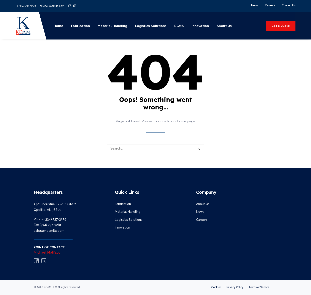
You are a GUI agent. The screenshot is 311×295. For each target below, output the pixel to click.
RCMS (179, 26)
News (254, 5)
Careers (270, 5)
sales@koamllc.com (52, 6)
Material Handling (112, 26)
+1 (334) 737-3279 (26, 6)
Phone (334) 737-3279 (50, 219)
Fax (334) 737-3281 (47, 225)
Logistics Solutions (151, 26)
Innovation (200, 26)
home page (186, 121)
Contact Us (288, 5)
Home (58, 26)
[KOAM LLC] (23, 26)
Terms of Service (259, 287)
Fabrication (80, 26)
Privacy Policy (235, 287)
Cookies (216, 287)
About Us (224, 26)
